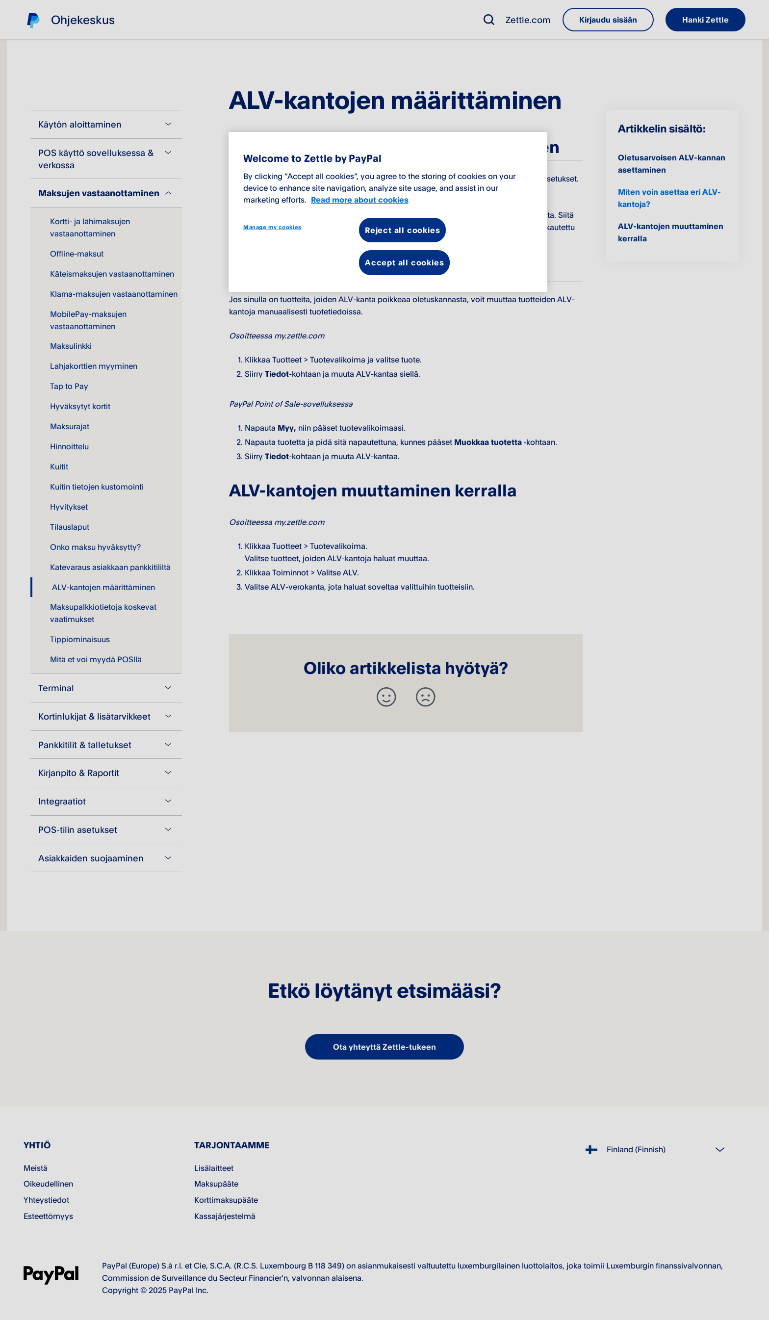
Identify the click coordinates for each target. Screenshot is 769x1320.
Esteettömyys (48, 1216)
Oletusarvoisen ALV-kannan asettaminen (671, 164)
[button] (489, 19)
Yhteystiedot (46, 1200)
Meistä (36, 1168)
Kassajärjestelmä (225, 1216)
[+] (386, 697)
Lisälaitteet (213, 1168)
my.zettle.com (381, 178)
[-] (425, 697)
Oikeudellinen (48, 1184)
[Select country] (659, 1150)
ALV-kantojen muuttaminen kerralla (670, 232)
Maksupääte (216, 1184)
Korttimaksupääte (226, 1200)
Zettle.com (528, 19)
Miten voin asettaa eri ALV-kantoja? (669, 198)
